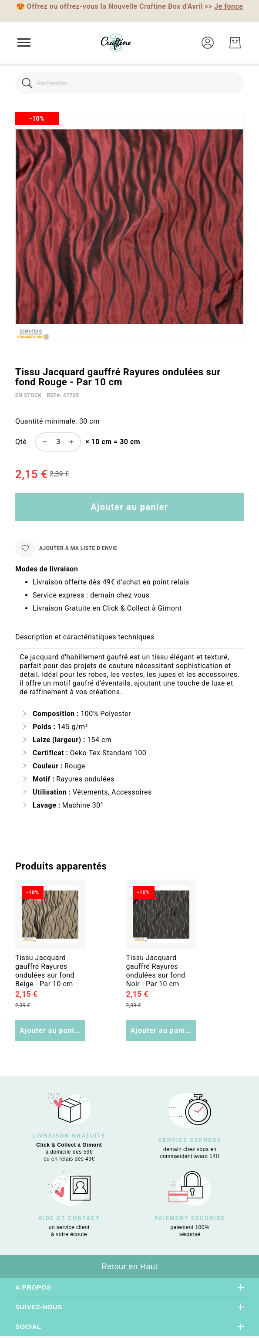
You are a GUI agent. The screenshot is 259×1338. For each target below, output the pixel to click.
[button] (207, 43)
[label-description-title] (129, 637)
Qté (21, 442)
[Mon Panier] (235, 42)
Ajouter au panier (51, 1030)
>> (224, 6)
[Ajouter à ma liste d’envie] (66, 548)
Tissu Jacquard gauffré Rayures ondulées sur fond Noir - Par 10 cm (155, 971)
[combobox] (129, 83)
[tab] (129, 637)
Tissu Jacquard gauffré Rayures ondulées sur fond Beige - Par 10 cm (44, 971)
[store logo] (116, 42)
